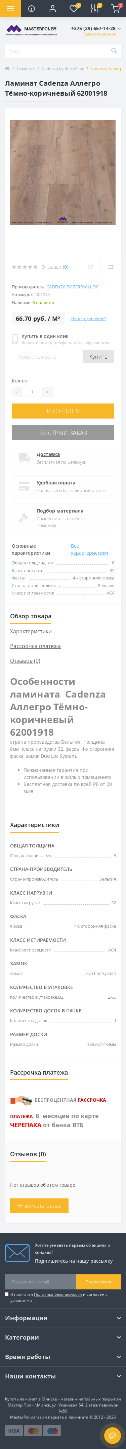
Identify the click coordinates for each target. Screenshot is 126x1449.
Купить (98, 356)
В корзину (63, 411)
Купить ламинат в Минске (31, 1399)
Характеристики (31, 631)
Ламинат (26, 68)
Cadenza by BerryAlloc (63, 68)
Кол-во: (20, 380)
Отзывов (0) (25, 660)
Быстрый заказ (63, 433)
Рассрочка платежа (35, 646)
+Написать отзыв (39, 1205)
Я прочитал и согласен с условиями (59, 1297)
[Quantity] (32, 392)
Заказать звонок (99, 34)
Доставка (48, 454)
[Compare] (110, 267)
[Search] (114, 51)
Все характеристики (89, 549)
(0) (65, 267)
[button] (52, 8)
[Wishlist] (90, 267)
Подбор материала (60, 511)
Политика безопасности (58, 1294)
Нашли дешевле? (88, 319)
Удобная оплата (56, 482)
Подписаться (99, 1282)
